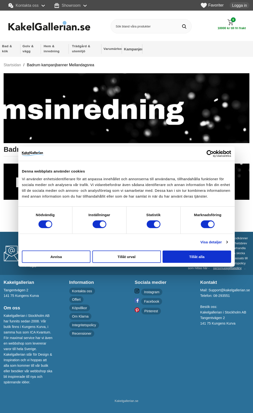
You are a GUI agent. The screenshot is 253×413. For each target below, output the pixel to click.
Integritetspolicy (84, 325)
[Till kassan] (231, 24)
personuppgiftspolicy (227, 268)
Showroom (67, 5)
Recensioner (82, 333)
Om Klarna (80, 317)
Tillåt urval (127, 256)
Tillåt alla (197, 256)
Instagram (151, 292)
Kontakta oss (23, 5)
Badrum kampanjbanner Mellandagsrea (60, 65)
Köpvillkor (79, 308)
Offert (76, 299)
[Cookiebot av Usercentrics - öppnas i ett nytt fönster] (210, 153)
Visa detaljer (211, 242)
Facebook (151, 301)
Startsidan (12, 65)
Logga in (239, 5)
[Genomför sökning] (184, 26)
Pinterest (151, 311)
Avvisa (56, 256)
